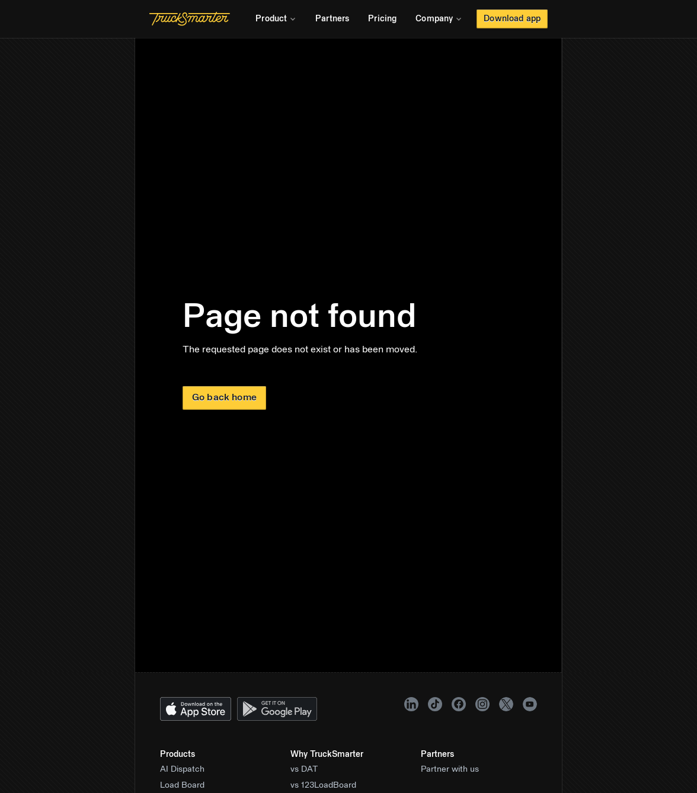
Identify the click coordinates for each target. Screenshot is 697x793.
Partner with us (450, 769)
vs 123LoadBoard (323, 785)
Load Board (182, 785)
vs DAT (304, 769)
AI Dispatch (182, 769)
